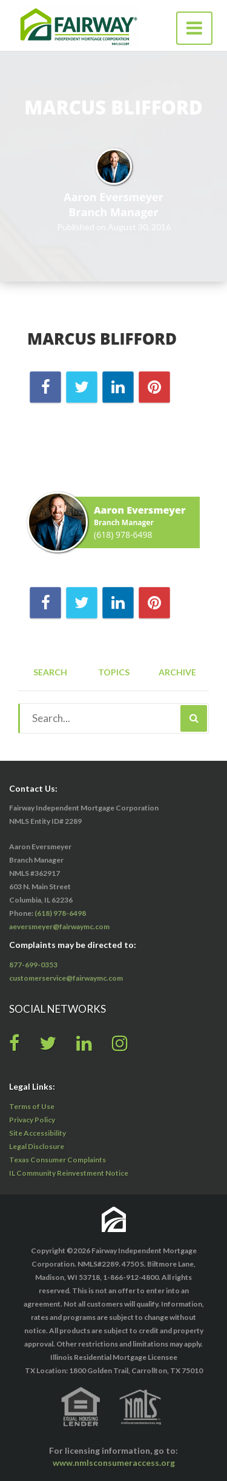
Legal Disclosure (36, 1146)
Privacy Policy (32, 1119)
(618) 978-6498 (123, 534)
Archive (177, 672)
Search (50, 672)
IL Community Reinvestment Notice (68, 1173)
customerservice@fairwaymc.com (66, 977)
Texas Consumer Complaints (57, 1159)
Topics (114, 672)
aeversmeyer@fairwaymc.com (59, 926)
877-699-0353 (33, 964)
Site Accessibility (37, 1133)
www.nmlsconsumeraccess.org (114, 1462)
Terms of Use (31, 1106)
